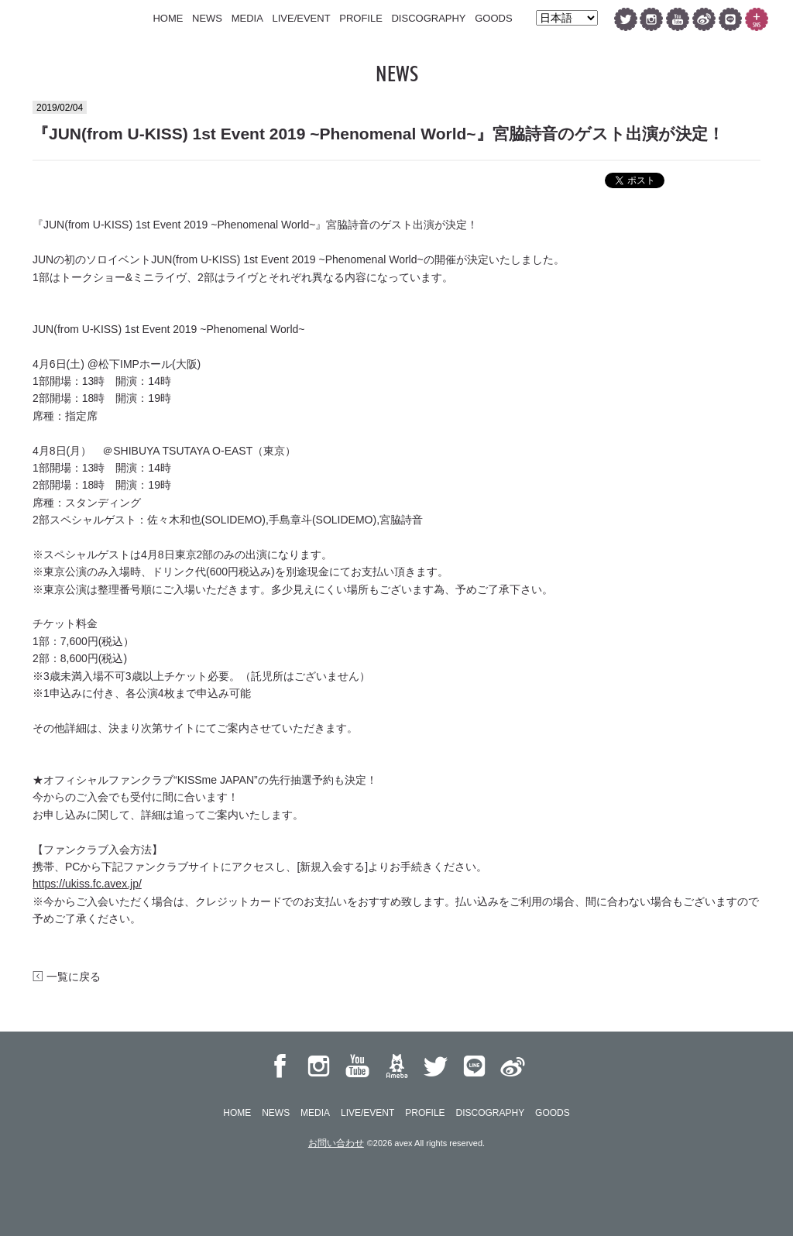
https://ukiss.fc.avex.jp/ (87, 883)
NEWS (207, 18)
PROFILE (361, 18)
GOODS (493, 18)
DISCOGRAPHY (428, 18)
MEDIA (247, 18)
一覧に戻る (67, 976)
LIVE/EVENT (301, 18)
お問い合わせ (336, 1143)
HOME (168, 18)
